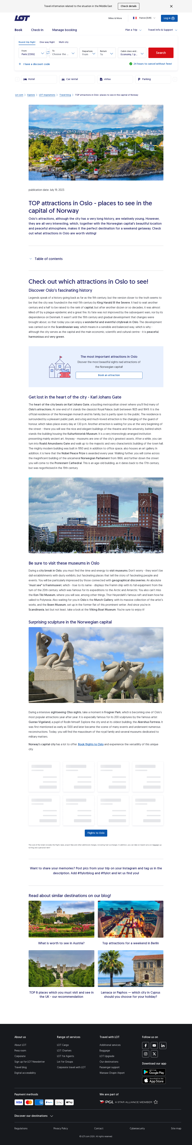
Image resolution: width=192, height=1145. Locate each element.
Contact (98, 1128)
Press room (20, 1050)
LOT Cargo (63, 1045)
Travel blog (20, 1067)
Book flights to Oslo (91, 744)
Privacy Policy (61, 1128)
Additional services (110, 1045)
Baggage (105, 1050)
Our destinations (109, 1061)
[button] (33, 53)
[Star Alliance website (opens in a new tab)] (136, 1101)
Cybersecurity (137, 1128)
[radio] (27, 42)
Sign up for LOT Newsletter (29, 1061)
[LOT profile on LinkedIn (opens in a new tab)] (162, 1045)
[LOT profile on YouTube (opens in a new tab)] (154, 1045)
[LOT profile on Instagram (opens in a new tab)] (145, 1053)
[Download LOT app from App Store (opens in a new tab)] (154, 1080)
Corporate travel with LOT (71, 1067)
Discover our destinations (33, 1116)
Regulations (20, 1128)
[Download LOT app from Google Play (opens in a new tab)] (154, 1072)
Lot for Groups (65, 1061)
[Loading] (145, 18)
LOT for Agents (65, 1056)
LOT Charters (64, 1050)
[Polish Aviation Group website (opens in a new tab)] (107, 1101)
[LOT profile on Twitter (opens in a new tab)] (154, 1053)
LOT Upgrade (107, 1056)
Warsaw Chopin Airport (112, 1072)
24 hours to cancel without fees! (152, 63)
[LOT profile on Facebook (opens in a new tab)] (145, 1045)
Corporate (19, 1056)
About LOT (20, 1045)
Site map (176, 1128)
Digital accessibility (25, 1072)
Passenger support (110, 1067)
